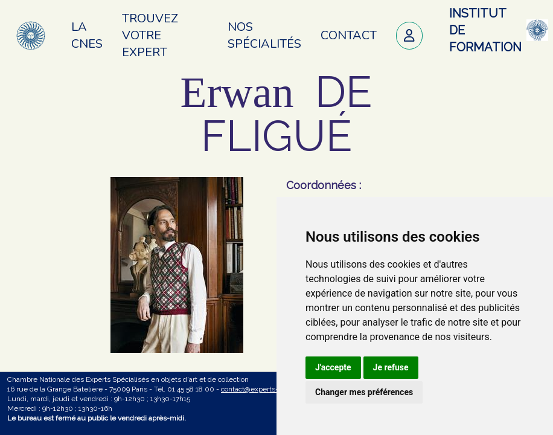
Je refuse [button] (391, 367)
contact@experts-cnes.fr (261, 389)
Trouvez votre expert (150, 35)
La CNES (87, 35)
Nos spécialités (264, 35)
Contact (349, 35)
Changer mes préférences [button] (364, 392)
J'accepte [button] (333, 367)
